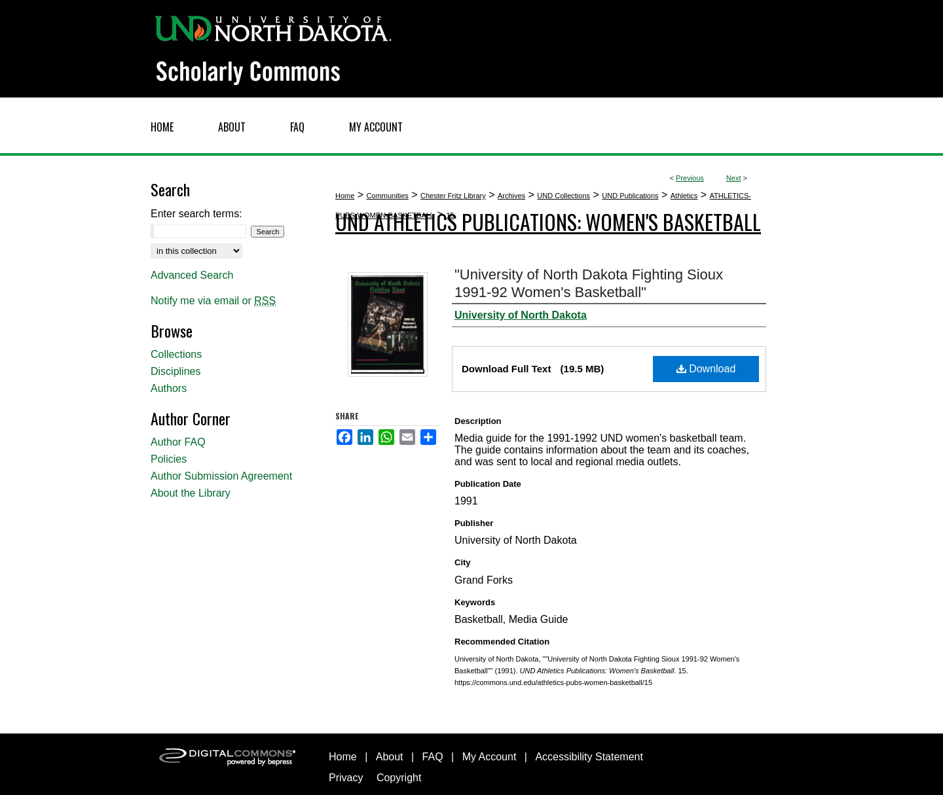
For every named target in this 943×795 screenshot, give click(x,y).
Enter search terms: (196, 213)
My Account (489, 756)
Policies (169, 459)
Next (733, 178)
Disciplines (175, 371)
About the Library (191, 493)
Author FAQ (178, 442)
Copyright (399, 777)
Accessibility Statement (589, 756)
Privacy (346, 777)
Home (344, 196)
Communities (388, 196)
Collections (176, 354)
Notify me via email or (213, 301)
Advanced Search (192, 275)
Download (706, 368)
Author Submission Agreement (221, 476)
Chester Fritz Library (453, 196)
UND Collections (563, 196)
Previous (690, 178)
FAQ (432, 756)
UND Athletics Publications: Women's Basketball (548, 221)
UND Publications (630, 196)
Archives (511, 196)
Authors (169, 388)
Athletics (684, 196)
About (389, 756)
